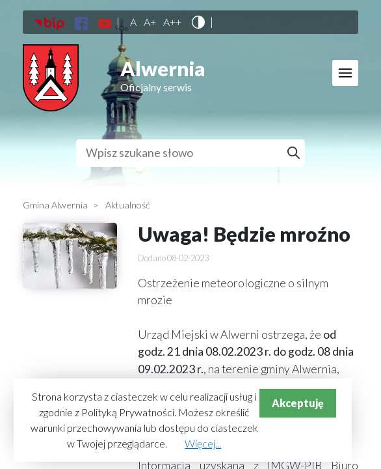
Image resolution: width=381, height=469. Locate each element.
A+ (150, 22)
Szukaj (295, 153)
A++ (172, 22)
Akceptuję (298, 403)
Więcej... (203, 443)
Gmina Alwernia (55, 204)
